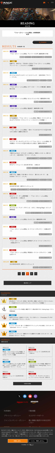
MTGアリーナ (35, 168)
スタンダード (43, 158)
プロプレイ (13, 189)
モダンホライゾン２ (34, 189)
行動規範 (32, 410)
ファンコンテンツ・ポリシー (15, 420)
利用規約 (7, 410)
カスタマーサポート (36, 415)
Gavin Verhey (48, 57)
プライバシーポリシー (12, 415)
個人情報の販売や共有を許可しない (40, 421)
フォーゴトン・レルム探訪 (38, 57)
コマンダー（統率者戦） (45, 189)
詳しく (31, 444)
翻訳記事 (22, 57)
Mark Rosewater (47, 213)
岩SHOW (49, 80)
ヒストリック (43, 80)
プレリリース (28, 57)
